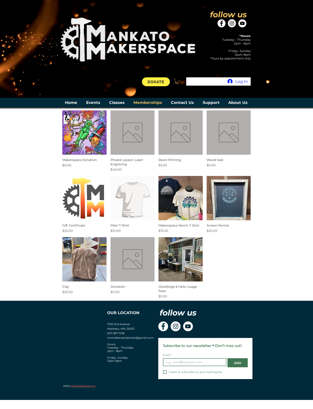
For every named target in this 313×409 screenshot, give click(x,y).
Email (167, 355)
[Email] (193, 362)
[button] (177, 81)
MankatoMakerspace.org (82, 385)
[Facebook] (221, 23)
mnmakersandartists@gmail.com (130, 338)
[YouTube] (242, 23)
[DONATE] (156, 81)
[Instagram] (232, 23)
